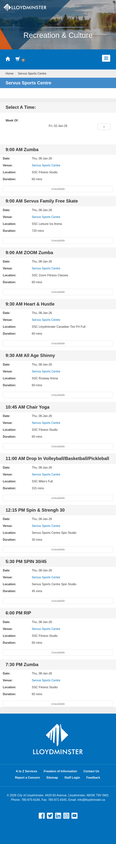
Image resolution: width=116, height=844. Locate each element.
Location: (9, 172)
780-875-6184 (30, 799)
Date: (6, 158)
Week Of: (12, 120)
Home (10, 73)
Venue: (7, 165)
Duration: (9, 179)
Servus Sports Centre (46, 165)
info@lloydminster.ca (91, 799)
